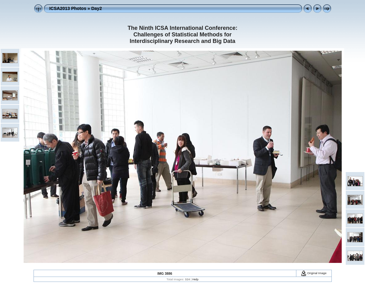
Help (195, 279)
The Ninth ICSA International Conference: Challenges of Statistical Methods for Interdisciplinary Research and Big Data (182, 34)
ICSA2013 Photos (67, 8)
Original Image (313, 273)
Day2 (96, 8)
